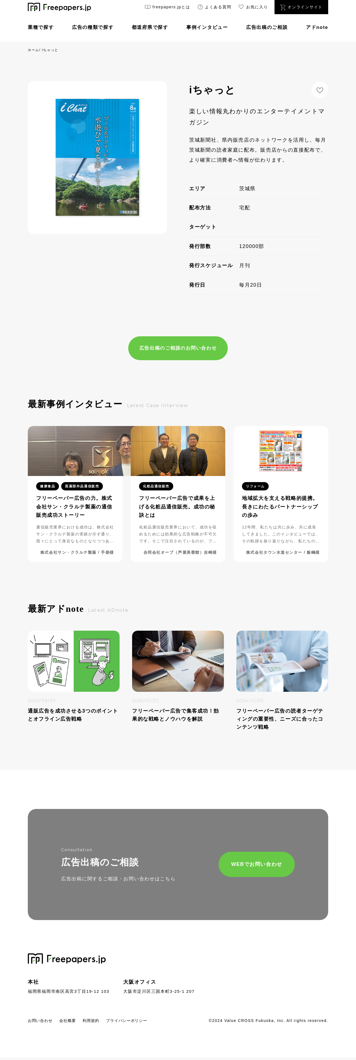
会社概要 (74, 1022)
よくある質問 (214, 8)
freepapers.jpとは (167, 8)
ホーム (33, 50)
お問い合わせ (42, 1022)
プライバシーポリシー (142, 1022)
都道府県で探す (150, 27)
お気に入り (253, 8)
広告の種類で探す (93, 27)
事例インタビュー (207, 27)
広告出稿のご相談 (267, 27)
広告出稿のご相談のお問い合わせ (178, 348)
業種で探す (41, 27)
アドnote (317, 27)
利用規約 (101, 1022)
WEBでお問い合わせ (238, 865)
